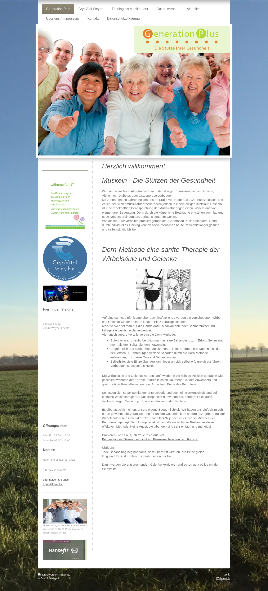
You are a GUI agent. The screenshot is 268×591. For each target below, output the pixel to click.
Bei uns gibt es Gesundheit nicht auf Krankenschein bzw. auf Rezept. (150, 439)
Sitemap (65, 574)
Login (227, 574)
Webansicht (223, 578)
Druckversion (48, 574)
